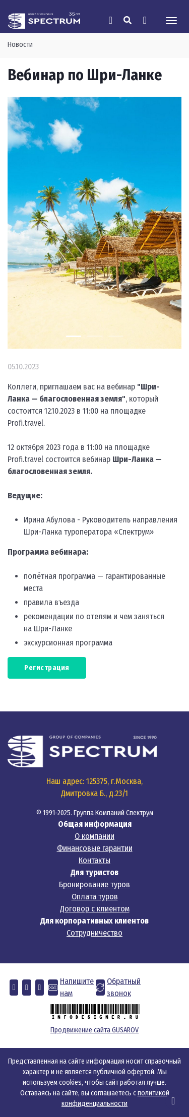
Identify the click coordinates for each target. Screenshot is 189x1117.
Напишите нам (77, 987)
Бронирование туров (94, 884)
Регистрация (47, 668)
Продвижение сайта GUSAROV (94, 1030)
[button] (14, 987)
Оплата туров (95, 896)
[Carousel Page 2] (94, 336)
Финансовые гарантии (95, 848)
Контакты (94, 860)
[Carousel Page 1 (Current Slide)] (73, 336)
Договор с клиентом (95, 908)
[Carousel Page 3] (115, 336)
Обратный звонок (124, 987)
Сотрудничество (94, 933)
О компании (94, 836)
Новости (20, 44)
